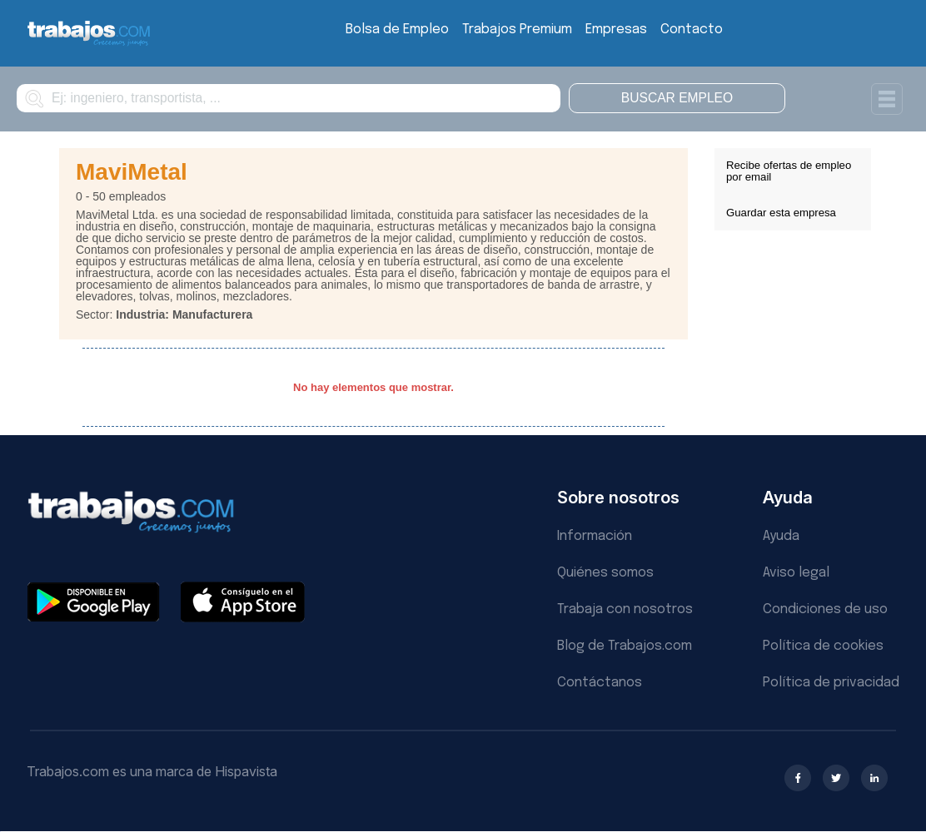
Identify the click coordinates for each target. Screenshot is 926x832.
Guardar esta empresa (781, 212)
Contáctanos (599, 683)
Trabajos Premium (517, 29)
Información (594, 536)
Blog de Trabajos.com (624, 646)
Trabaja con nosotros (625, 609)
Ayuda (781, 536)
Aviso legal (796, 573)
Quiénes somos (605, 573)
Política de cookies (823, 646)
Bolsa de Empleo (397, 29)
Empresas (616, 29)
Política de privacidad (831, 683)
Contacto (691, 29)
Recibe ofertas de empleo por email (788, 171)
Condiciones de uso (825, 609)
